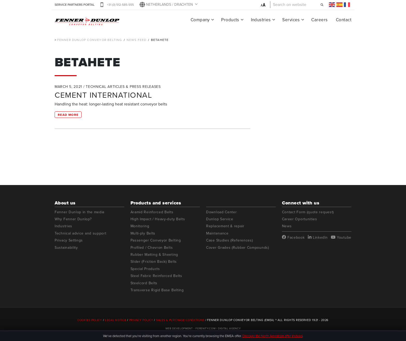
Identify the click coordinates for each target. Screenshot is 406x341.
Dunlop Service (219, 219)
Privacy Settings (69, 240)
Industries (261, 20)
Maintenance (217, 233)
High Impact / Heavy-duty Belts (157, 219)
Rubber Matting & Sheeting (154, 255)
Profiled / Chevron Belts (151, 248)
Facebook (293, 237)
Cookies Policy (89, 320)
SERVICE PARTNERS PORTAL (75, 4)
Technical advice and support (80, 233)
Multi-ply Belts (143, 233)
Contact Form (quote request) (308, 212)
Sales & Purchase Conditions (180, 320)
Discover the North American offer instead (272, 335)
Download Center (221, 212)
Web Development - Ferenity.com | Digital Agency (203, 328)
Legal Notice (115, 320)
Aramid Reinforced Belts (151, 212)
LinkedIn (318, 237)
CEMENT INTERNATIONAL (103, 95)
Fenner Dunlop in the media (79, 212)
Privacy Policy (141, 320)
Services (291, 20)
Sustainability (66, 248)
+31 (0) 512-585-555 (120, 4)
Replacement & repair (225, 226)
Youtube (341, 237)
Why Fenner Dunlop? (73, 219)
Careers (319, 20)
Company (200, 20)
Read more (68, 114)
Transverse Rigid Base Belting (157, 290)
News (287, 226)
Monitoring (139, 226)
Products (230, 20)
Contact (343, 20)
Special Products (145, 269)
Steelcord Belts (144, 283)
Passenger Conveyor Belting (155, 240)
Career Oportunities (299, 219)
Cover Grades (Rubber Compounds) (237, 248)
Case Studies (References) (229, 240)
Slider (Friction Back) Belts (153, 262)
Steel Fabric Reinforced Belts (156, 276)
